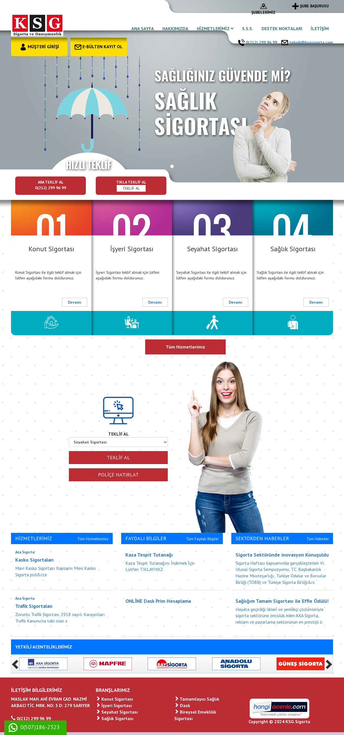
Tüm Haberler (317, 538)
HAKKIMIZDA (175, 28)
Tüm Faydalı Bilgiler (202, 538)
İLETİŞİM (320, 28)
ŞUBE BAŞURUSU (310, 5)
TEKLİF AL (131, 188)
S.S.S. (247, 28)
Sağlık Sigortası (114, 718)
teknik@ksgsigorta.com (307, 42)
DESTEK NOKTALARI (282, 28)
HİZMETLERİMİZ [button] (215, 28)
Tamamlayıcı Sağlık (196, 699)
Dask (182, 705)
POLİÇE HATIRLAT (118, 474)
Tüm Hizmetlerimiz (185, 347)
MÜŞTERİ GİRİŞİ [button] (39, 46)
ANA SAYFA (142, 28)
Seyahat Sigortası (117, 712)
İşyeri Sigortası (114, 705)
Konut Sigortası (114, 699)
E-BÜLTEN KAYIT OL (99, 46)
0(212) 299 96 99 (257, 42)
